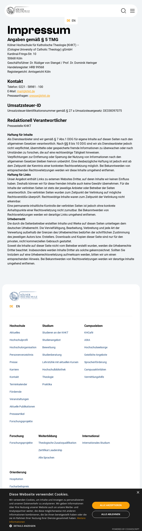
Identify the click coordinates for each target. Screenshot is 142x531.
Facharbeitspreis (19, 486)
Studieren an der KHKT (55, 332)
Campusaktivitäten (95, 369)
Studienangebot (51, 339)
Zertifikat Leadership (50, 450)
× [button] (137, 492)
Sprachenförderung (95, 362)
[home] (18, 11)
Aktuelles (15, 332)
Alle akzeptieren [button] (111, 505)
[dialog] (71, 510)
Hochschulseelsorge (95, 347)
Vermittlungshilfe (94, 376)
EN (73, 20)
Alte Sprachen (46, 457)
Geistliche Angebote (95, 354)
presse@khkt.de (39, 95)
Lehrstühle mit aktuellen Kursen (60, 362)
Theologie (47, 376)
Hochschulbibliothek (54, 369)
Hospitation (16, 479)
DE (68, 20)
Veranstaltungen (19, 399)
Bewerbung (48, 347)
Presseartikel (17, 413)
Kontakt (14, 376)
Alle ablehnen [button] (110, 514)
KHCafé (88, 332)
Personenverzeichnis (21, 354)
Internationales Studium (96, 442)
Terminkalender (18, 384)
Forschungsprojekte (21, 421)
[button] (131, 10)
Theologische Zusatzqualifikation (57, 442)
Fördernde (15, 391)
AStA (87, 339)
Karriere (14, 369)
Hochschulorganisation (23, 347)
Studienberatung (52, 354)
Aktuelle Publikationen (22, 406)
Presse (13, 362)
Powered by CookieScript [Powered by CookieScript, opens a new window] (125, 529)
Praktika (47, 384)
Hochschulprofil (19, 339)
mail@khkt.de (26, 91)
